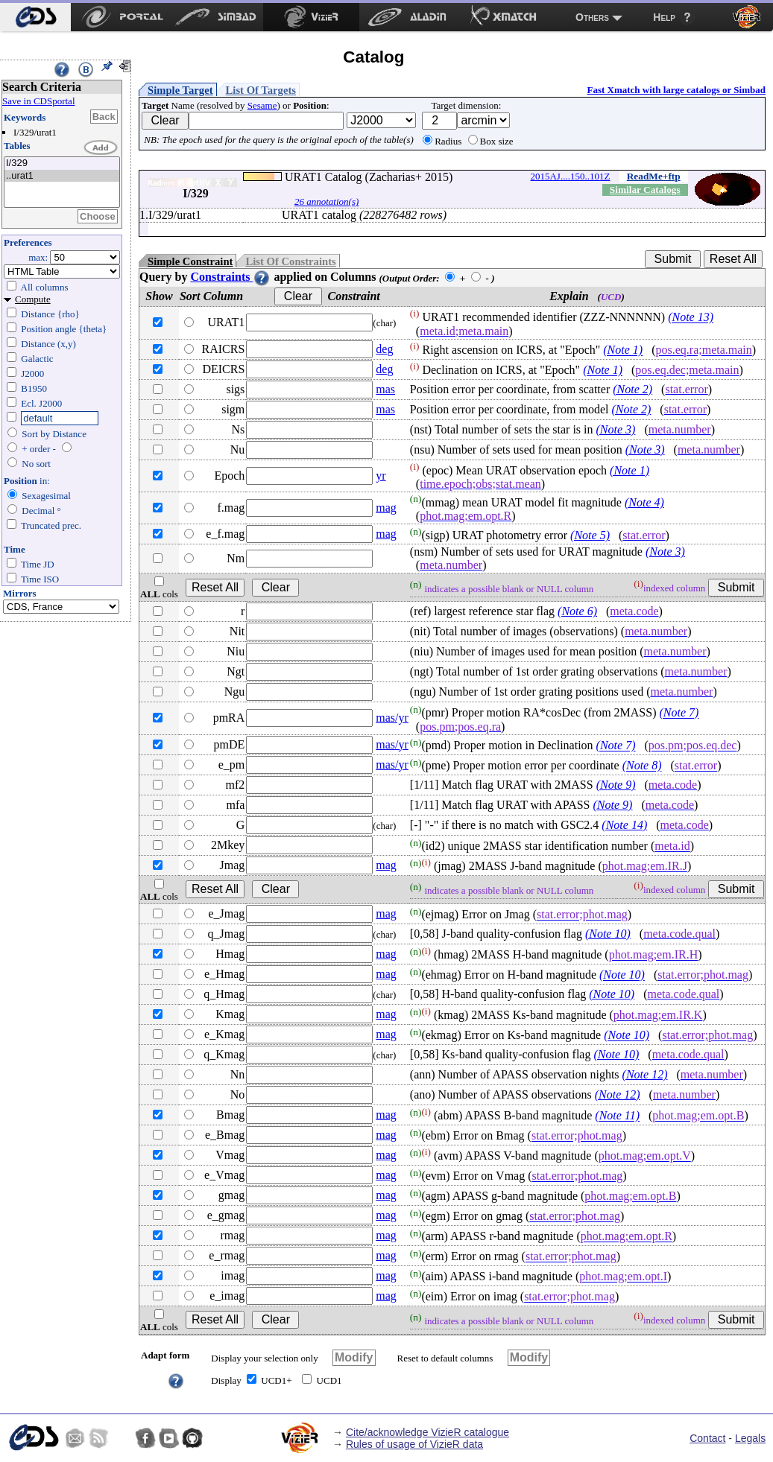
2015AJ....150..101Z (570, 176)
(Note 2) (632, 389)
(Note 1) (623, 350)
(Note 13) (690, 317)
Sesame (262, 105)
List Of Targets (261, 90)
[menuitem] (35, 17)
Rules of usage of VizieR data (414, 1444)
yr (380, 475)
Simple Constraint (190, 261)
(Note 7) (678, 713)
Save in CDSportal (38, 101)
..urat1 (61, 176)
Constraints (230, 276)
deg (384, 349)
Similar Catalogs (645, 189)
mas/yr (392, 717)
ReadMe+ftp (654, 176)
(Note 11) (617, 1116)
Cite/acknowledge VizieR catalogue (427, 1432)
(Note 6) (577, 611)
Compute (33, 299)
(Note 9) (616, 784)
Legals (750, 1438)
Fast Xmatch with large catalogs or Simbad (676, 89)
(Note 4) (644, 502)
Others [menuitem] (592, 17)
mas (385, 389)
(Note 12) (645, 1074)
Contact (707, 1438)
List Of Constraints (290, 261)
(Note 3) (616, 429)
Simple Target (180, 90)
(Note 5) (590, 535)
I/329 (61, 163)
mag (386, 507)
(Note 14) (624, 825)
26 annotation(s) (326, 201)
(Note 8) (642, 766)
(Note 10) (608, 933)
